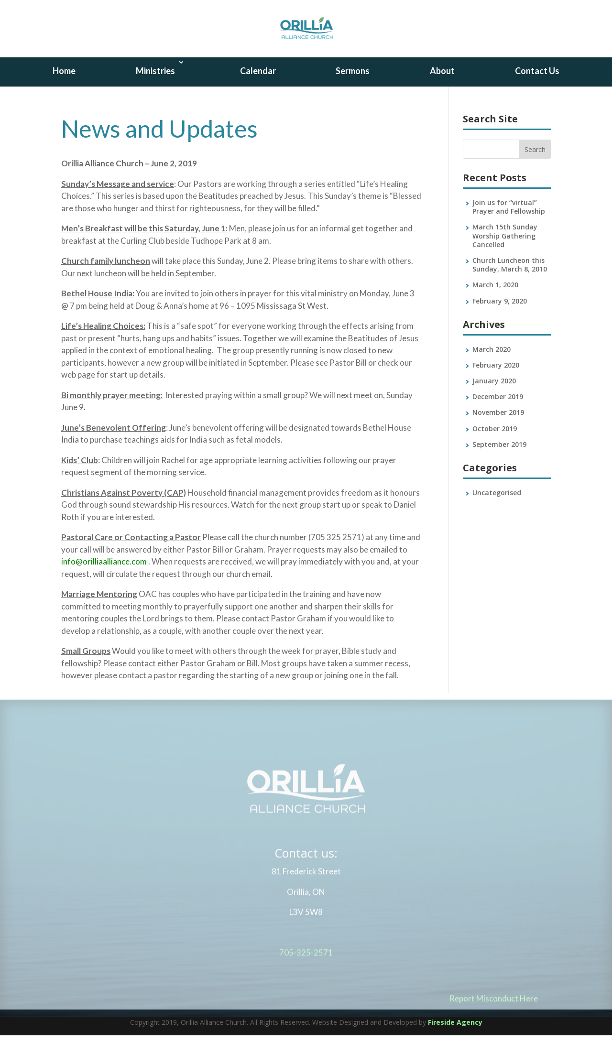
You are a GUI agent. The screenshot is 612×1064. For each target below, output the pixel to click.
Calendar (258, 99)
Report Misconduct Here (493, 1031)
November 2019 (498, 440)
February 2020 (495, 393)
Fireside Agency (455, 1050)
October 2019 (494, 457)
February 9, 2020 (499, 329)
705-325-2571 (306, 985)
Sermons (353, 99)
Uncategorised (496, 521)
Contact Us (537, 99)
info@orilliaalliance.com (104, 590)
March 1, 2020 (495, 313)
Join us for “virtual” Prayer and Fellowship (508, 235)
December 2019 (497, 425)
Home (64, 99)
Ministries (155, 99)
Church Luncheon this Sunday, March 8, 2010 (509, 293)
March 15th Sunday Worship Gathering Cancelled (504, 264)
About (442, 99)
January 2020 (494, 409)
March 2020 (491, 377)
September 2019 (499, 473)
